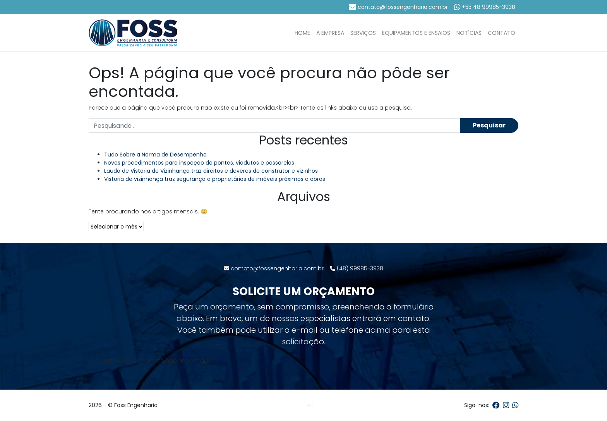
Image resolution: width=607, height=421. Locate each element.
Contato (501, 33)
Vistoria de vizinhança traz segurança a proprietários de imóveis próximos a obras (214, 179)
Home (302, 33)
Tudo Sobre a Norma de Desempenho (155, 154)
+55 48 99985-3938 (484, 7)
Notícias (469, 33)
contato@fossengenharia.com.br (398, 7)
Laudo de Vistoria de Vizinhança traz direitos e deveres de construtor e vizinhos (211, 171)
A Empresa (330, 33)
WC (311, 405)
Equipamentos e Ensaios (416, 33)
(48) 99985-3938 (356, 268)
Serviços (363, 33)
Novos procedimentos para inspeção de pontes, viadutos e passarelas (199, 163)
